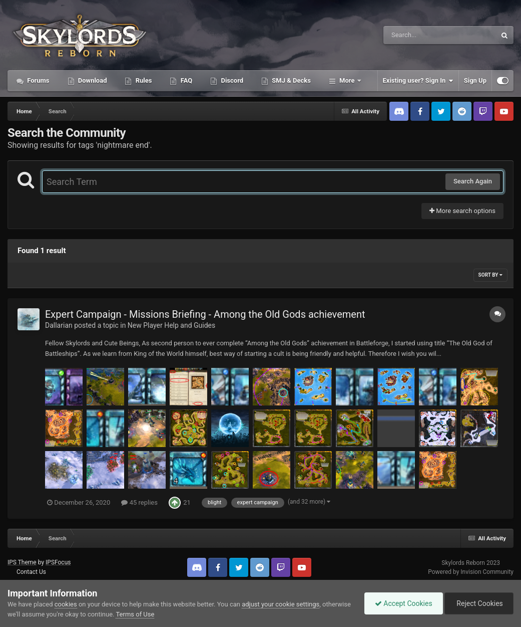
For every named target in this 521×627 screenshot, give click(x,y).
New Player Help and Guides (171, 325)
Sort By (490, 275)
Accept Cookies (403, 603)
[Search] (414, 35)
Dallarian (59, 325)
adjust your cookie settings (280, 604)
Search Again (472, 181)
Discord (231, 80)
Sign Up (475, 80)
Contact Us (31, 571)
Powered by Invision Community (470, 571)
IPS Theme (22, 562)
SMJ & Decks (290, 80)
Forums (38, 80)
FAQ (185, 80)
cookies (66, 604)
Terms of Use (135, 614)
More (347, 80)
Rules (143, 80)
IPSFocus (58, 562)
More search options (462, 211)
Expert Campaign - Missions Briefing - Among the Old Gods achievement (205, 314)
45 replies (139, 502)
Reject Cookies (479, 603)
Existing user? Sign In (418, 80)
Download (92, 80)
